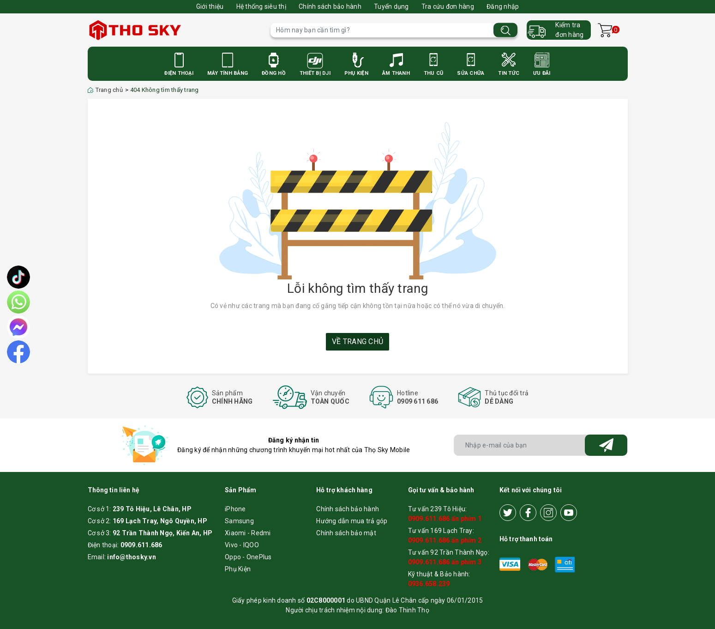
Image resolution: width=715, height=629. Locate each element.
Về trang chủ (357, 341)
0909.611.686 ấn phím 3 (445, 562)
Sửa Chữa (470, 73)
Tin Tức (508, 73)
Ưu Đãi (542, 73)
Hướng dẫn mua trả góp (351, 521)
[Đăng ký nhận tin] (606, 445)
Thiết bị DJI (315, 73)
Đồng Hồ (274, 73)
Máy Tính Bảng (227, 73)
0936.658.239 (429, 583)
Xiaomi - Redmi (248, 533)
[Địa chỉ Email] (541, 445)
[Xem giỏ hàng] (605, 30)
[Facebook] (528, 512)
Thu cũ (434, 73)
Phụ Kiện (356, 73)
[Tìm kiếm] (505, 30)
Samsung (239, 521)
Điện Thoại (178, 73)
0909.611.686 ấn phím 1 (445, 518)
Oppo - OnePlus (248, 557)
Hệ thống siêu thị (261, 6)
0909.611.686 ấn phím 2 (445, 540)
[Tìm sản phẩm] (393, 30)
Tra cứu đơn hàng (447, 6)
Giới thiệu (210, 6)
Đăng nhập (503, 6)
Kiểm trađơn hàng (569, 29)
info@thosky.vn (131, 557)
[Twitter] (507, 512)
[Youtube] (568, 512)
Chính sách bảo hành (330, 6)
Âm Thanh (396, 73)
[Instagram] (548, 512)
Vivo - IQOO (242, 545)
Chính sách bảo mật (346, 533)
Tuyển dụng (391, 6)
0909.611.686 (141, 545)
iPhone (235, 509)
